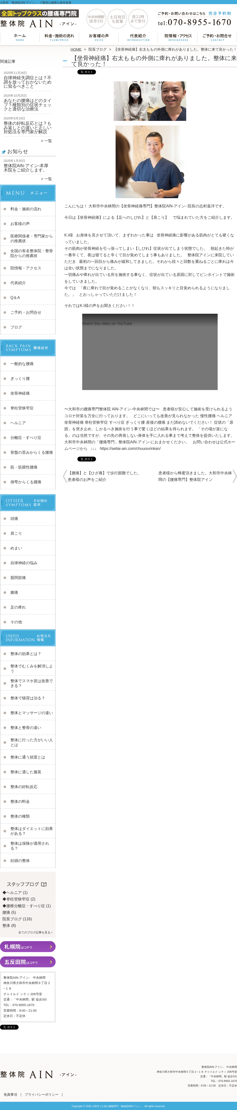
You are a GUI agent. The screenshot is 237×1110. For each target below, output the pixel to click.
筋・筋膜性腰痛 (23, 467)
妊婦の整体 (20, 861)
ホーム (20, 38)
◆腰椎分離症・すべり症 (23, 906)
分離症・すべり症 (25, 438)
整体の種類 (20, 816)
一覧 (48, 141)
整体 (6, 925)
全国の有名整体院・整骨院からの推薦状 (31, 253)
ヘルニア (18, 423)
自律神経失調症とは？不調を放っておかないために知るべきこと (28, 82)
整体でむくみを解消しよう (31, 668)
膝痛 (14, 592)
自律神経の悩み (23, 563)
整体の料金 (20, 801)
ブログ (16, 327)
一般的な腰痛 (22, 364)
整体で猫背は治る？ (27, 698)
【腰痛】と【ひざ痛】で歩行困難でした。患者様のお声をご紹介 (104, 476)
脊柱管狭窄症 (22, 408)
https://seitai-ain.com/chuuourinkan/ (130, 448)
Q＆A (15, 298)
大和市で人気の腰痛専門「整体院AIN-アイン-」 (118, 1106)
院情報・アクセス (177, 38)
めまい (16, 548)
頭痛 (14, 518)
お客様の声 (98, 38)
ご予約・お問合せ (217, 38)
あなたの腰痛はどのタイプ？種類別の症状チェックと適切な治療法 (28, 104)
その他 (16, 622)
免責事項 (10, 1094)
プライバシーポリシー (42, 1094)
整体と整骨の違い (25, 728)
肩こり (16, 533)
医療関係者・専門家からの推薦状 (31, 238)
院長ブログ (98, 49)
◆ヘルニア (12, 893)
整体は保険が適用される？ (29, 845)
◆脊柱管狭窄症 (16, 899)
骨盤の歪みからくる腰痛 (31, 452)
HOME (76, 49)
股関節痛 (18, 578)
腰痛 (6, 912)
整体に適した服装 (25, 772)
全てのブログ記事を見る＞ (35, 932)
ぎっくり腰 (20, 378)
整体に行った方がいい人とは (31, 742)
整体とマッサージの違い (31, 713)
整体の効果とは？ (25, 654)
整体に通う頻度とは (27, 757)
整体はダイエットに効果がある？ (31, 831)
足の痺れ (18, 607)
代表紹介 (138, 38)
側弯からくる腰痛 (25, 482)
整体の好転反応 (23, 787)
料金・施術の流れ (59, 38)
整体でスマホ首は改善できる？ (31, 683)
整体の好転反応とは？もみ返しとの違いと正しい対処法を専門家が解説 (28, 127)
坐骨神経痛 (20, 393)
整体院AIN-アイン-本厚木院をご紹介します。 (26, 167)
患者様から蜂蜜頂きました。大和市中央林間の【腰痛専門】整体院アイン (195, 476)
